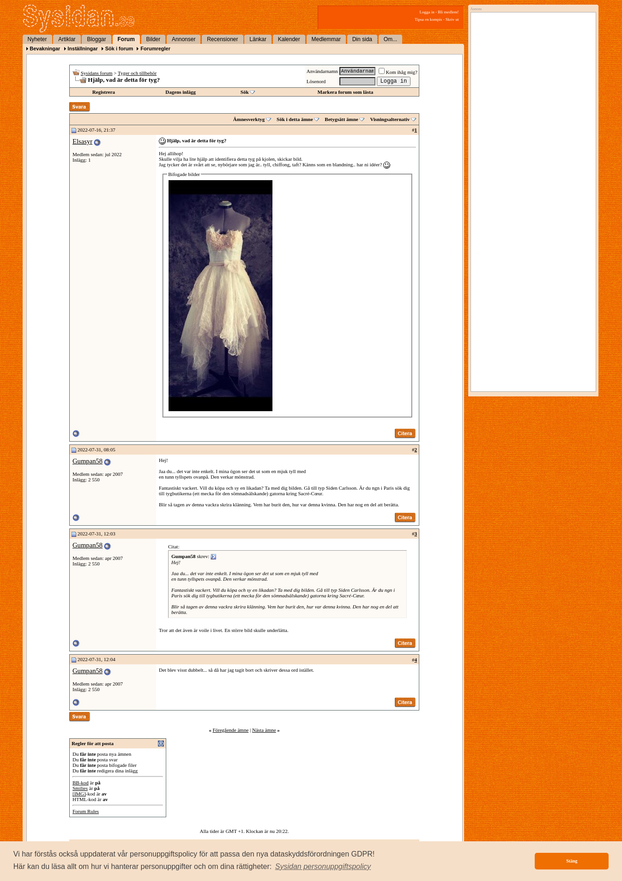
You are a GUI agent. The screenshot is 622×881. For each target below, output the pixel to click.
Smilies (80, 788)
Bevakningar (45, 48)
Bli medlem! (448, 12)
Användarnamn (322, 71)
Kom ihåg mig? (398, 72)
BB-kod (80, 782)
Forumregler (155, 48)
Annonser (183, 39)
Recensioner (222, 39)
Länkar (257, 39)
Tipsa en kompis (428, 19)
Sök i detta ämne (295, 119)
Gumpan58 (87, 461)
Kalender (289, 39)
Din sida (362, 39)
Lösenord (316, 81)
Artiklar (66, 39)
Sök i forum (119, 48)
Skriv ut (452, 19)
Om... (390, 39)
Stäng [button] (571, 860)
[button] (323, 867)
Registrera (103, 92)
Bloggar (96, 39)
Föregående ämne (230, 730)
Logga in (427, 12)
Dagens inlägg (180, 92)
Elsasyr (82, 141)
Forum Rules (85, 811)
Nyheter (37, 39)
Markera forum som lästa (346, 92)
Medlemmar (326, 39)
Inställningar (82, 48)
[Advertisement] (531, 109)
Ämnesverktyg (249, 119)
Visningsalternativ (390, 119)
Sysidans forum (97, 73)
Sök (245, 92)
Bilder (153, 39)
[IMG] (79, 793)
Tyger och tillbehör (137, 73)
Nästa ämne (264, 730)
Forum (126, 39)
